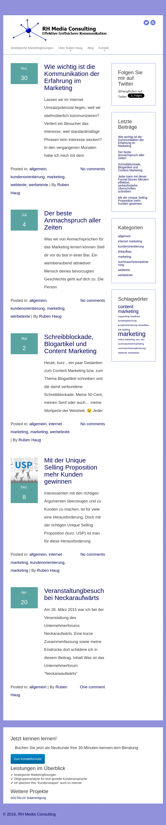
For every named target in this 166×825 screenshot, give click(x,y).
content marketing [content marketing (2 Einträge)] (128, 309)
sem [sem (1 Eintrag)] (138, 339)
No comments (92, 169)
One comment (92, 687)
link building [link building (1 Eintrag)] (124, 329)
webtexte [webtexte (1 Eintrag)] (122, 352)
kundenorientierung (28, 177)
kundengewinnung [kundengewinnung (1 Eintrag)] (127, 320)
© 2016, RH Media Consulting (29, 814)
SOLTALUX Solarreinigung (28, 798)
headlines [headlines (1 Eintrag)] (135, 316)
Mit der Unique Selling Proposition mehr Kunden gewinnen (70, 471)
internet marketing (130, 241)
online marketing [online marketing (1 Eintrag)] (126, 339)
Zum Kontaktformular (28, 759)
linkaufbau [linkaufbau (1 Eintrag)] (143, 325)
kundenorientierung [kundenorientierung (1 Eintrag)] (128, 325)
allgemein (38, 169)
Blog (91, 48)
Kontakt (104, 48)
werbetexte (38, 184)
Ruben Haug (50, 316)
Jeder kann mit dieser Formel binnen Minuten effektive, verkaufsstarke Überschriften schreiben (133, 184)
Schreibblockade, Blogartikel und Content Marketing (70, 343)
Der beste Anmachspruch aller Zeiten (72, 220)
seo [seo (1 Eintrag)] (142, 339)
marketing (56, 177)
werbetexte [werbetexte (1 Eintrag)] (133, 352)
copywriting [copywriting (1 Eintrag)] (123, 316)
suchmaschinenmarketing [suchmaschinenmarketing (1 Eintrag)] (131, 343)
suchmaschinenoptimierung (133, 263)
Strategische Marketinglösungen (32, 48)
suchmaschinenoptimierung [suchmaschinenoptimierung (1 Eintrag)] (132, 348)
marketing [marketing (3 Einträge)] (132, 333)
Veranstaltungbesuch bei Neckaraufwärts (74, 594)
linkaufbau (125, 251)
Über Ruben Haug (70, 48)
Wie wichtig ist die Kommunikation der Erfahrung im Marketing (71, 77)
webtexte (19, 184)
